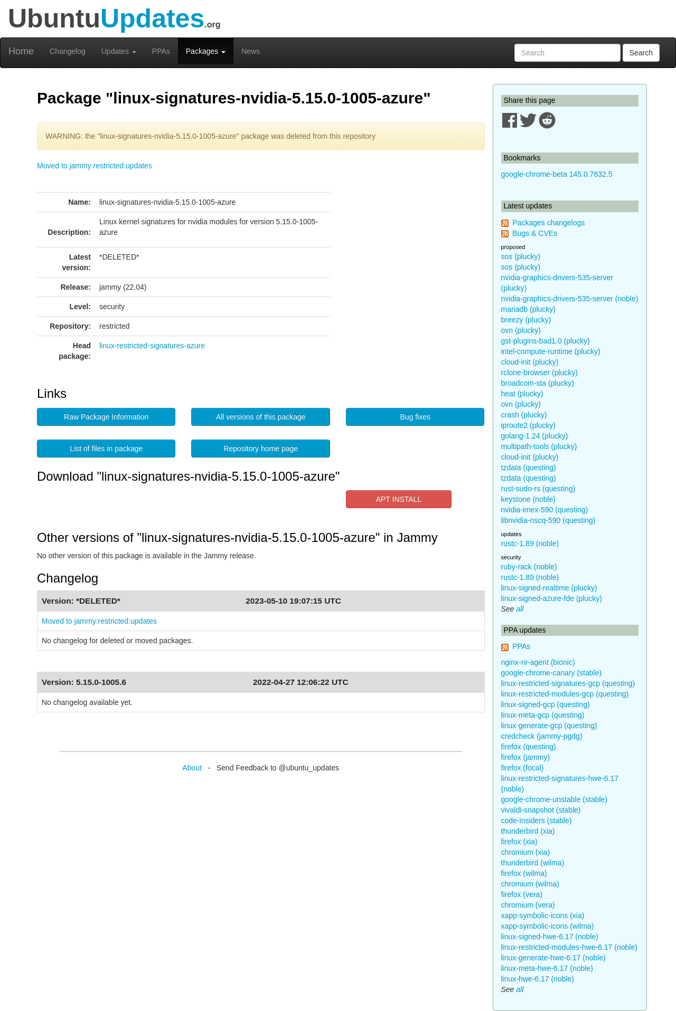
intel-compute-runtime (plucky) (550, 351)
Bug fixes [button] (415, 417)
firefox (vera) (522, 894)
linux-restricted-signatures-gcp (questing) (568, 683)
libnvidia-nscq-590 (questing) (548, 520)
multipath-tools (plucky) (539, 446)
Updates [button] (118, 51)
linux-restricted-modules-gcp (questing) (565, 694)
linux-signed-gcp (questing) (545, 704)
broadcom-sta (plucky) (538, 383)
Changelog (68, 51)
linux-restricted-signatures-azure (152, 345)
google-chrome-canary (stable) (551, 673)
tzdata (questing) (528, 467)
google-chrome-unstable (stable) (554, 799)
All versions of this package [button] (261, 417)
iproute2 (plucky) (528, 425)
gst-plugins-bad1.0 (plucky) (545, 341)
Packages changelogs (548, 222)
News (250, 51)
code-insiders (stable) (536, 820)
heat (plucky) (522, 393)
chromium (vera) (528, 905)
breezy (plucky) (526, 320)
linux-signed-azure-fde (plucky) (551, 598)
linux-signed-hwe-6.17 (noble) (549, 936)
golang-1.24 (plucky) (534, 436)
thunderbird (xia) (528, 831)
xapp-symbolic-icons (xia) (543, 915)
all (519, 609)
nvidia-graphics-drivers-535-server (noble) (570, 298)
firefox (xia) (519, 841)
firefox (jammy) (525, 757)
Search (641, 53)
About (192, 768)
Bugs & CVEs (534, 233)
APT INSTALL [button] (399, 499)
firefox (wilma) (524, 873)
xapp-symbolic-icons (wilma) (547, 926)
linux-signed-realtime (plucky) (549, 588)
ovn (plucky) (521, 330)
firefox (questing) (528, 746)
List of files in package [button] (106, 448)
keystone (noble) (528, 499)
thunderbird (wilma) (533, 863)
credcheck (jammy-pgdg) (542, 736)
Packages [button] (206, 51)
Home (21, 51)
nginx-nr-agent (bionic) (538, 662)
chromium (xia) (525, 852)
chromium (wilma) (530, 884)
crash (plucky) (524, 415)
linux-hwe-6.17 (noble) (538, 979)
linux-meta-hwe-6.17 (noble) (547, 968)
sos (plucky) (521, 256)
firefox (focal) (522, 768)
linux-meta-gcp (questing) (543, 715)
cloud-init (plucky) (530, 362)
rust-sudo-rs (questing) (538, 488)
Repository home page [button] (260, 448)
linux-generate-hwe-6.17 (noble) (553, 957)
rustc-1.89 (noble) (530, 543)
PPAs (161, 51)
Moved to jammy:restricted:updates (94, 165)
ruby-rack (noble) (529, 566)
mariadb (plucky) (528, 309)
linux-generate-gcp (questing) (549, 725)
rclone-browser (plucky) (539, 372)
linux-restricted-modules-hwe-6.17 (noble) (569, 947)
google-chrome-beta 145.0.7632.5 (557, 174)
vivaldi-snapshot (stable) (541, 810)
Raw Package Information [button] (106, 417)
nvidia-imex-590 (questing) (544, 510)
